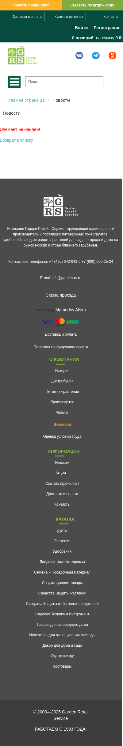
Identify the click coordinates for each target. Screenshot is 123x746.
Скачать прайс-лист (31, 5)
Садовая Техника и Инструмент (62, 614)
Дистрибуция (62, 381)
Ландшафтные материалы (62, 562)
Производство (62, 402)
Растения (62, 541)
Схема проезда (61, 295)
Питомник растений (62, 391)
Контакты (111, 16)
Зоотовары (62, 666)
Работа (62, 412)
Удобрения (62, 551)
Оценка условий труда (62, 436)
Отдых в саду (62, 656)
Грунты (61, 530)
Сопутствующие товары (62, 583)
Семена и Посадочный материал (62, 572)
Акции (61, 473)
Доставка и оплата (27, 16)
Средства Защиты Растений (62, 593)
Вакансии (62, 424)
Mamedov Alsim (71, 309)
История (62, 371)
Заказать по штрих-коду (92, 5)
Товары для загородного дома (62, 624)
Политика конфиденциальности (61, 347)
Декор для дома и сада (62, 645)
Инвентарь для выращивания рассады (62, 635)
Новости (62, 462)
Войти (81, 27)
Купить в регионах (69, 16)
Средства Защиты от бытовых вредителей (62, 604)
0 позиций (83, 37)
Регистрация (107, 27)
